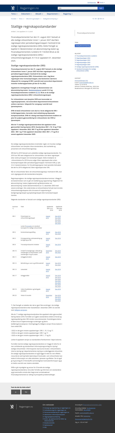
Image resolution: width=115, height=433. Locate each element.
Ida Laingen (87, 410)
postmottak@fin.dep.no (86, 82)
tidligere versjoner (21, 310)
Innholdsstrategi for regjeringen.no (55, 410)
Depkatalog (86, 416)
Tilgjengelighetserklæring (52, 417)
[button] (21, 19)
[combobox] (78, 8)
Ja (15, 392)
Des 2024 (58, 222)
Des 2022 (58, 220)
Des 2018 (58, 216)
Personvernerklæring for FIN (83, 419)
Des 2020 (58, 218)
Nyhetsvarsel (48, 425)
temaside (29, 226)
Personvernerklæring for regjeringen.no (56, 412)
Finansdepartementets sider (92, 405)
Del (95, 19)
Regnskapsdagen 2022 (83, 58)
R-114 (38, 93)
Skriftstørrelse (92, 2)
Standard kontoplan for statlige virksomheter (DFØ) (86, 70)
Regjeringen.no (28, 8)
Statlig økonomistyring (83, 46)
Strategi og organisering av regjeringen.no (57, 408)
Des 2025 (58, 223)
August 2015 (48, 217)
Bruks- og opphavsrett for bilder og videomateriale (55, 420)
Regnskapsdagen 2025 (83, 64)
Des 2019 (58, 277)
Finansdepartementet (86, 33)
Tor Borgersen (91, 408)
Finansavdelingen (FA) (81, 80)
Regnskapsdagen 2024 (83, 62)
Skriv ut (101, 19)
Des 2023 (58, 283)
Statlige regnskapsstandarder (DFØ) (87, 67)
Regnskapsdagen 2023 (83, 60)
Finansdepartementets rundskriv (86, 56)
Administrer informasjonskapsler (54, 414)
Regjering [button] (67, 14)
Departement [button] (52, 14)
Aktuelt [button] (38, 14)
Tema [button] (13, 14)
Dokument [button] (25, 14)
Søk (100, 8)
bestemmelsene (35, 90)
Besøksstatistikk (49, 423)
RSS (45, 427)
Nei (26, 392)
